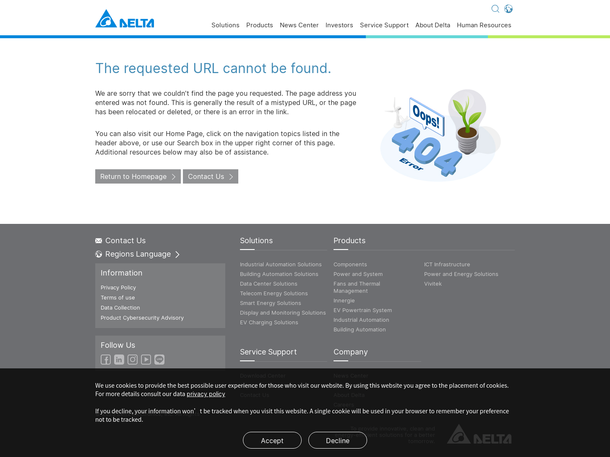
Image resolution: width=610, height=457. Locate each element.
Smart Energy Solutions (270, 302)
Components (350, 264)
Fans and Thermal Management (357, 287)
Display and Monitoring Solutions (283, 312)
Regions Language (138, 254)
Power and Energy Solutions (461, 274)
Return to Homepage (133, 176)
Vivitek (433, 283)
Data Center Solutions (268, 283)
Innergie (344, 300)
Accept (272, 440)
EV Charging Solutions (269, 322)
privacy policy (206, 393)
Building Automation (360, 329)
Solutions (225, 25)
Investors (339, 25)
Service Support (384, 25)
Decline (337, 440)
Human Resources (484, 25)
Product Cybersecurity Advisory (142, 317)
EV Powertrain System (363, 310)
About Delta (432, 25)
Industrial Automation (361, 319)
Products (259, 25)
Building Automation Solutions (279, 274)
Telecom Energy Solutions (274, 293)
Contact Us (206, 176)
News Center (299, 25)
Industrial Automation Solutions (281, 264)
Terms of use (118, 297)
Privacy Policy (118, 287)
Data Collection (120, 307)
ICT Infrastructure (447, 264)
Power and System (358, 274)
